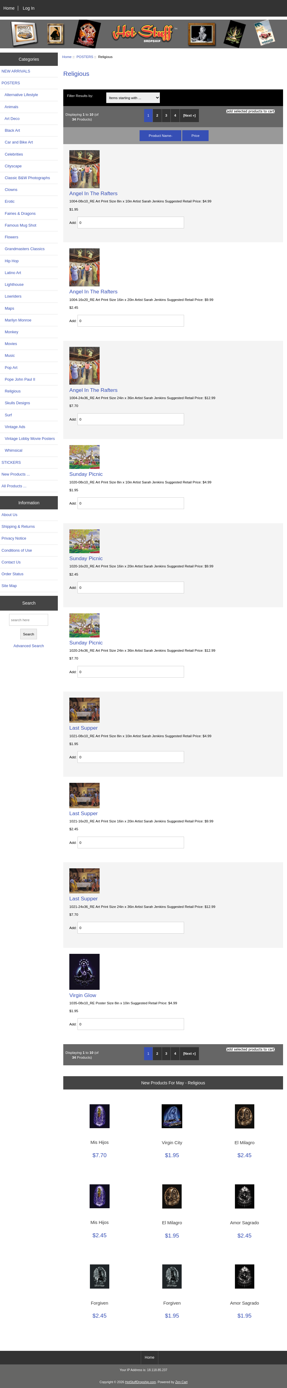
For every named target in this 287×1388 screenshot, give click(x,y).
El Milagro (245, 1142)
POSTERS (85, 57)
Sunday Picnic (86, 474)
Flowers (10, 237)
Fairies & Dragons (19, 213)
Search (28, 603)
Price (195, 135)
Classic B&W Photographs (26, 178)
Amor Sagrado (244, 1222)
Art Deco (11, 118)
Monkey (10, 332)
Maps (8, 308)
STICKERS (11, 462)
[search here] (28, 620)
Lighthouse (13, 284)
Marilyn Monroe (16, 320)
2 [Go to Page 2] (157, 115)
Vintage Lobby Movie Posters (28, 438)
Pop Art (9, 367)
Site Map (9, 585)
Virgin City (172, 1142)
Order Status (12, 574)
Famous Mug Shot (19, 225)
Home (9, 8)
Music (8, 355)
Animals (10, 107)
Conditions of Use (17, 550)
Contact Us (11, 562)
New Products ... (16, 474)
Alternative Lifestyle (20, 94)
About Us (9, 514)
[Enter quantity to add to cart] (131, 222)
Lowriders (11, 296)
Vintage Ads (13, 426)
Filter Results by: (80, 96)
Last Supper (83, 728)
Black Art (11, 130)
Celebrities (12, 154)
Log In (29, 8)
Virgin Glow (82, 995)
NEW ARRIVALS (16, 71)
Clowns (9, 189)
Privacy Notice (14, 538)
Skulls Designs (16, 403)
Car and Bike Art (17, 142)
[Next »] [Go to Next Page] (189, 115)
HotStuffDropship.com (140, 1382)
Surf (7, 415)
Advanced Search (29, 646)
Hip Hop (10, 261)
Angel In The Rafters (93, 193)
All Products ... (14, 486)
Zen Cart (181, 1382)
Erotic (8, 201)
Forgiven (99, 1303)
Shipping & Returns (18, 526)
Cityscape (12, 166)
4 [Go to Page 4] (175, 115)
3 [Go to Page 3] (166, 115)
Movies (9, 343)
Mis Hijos (100, 1142)
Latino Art (11, 272)
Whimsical (12, 450)
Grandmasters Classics (23, 249)
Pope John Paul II (18, 379)
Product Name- (160, 135)
